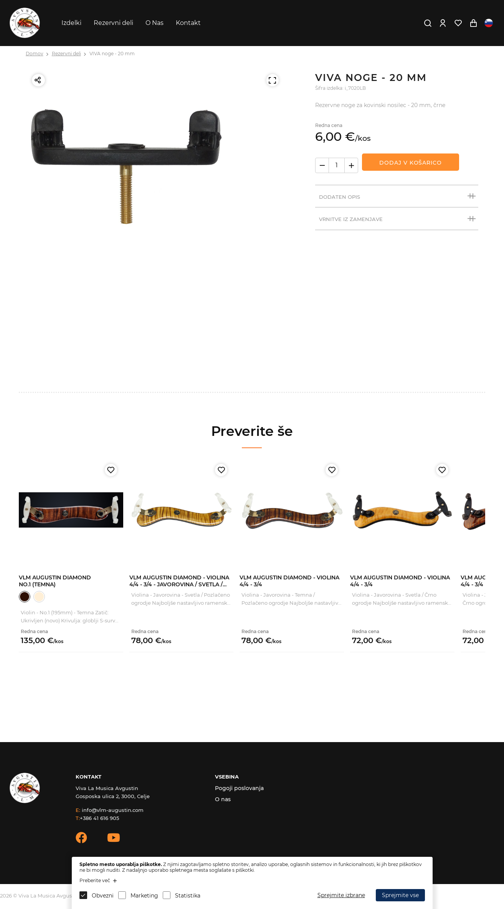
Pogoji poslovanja (239, 788)
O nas (223, 799)
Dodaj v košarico (410, 162)
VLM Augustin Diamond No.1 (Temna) (55, 581)
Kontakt (188, 22)
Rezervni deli (113, 22)
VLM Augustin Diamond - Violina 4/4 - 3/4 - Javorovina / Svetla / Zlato (179, 584)
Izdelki (71, 22)
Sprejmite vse (400, 895)
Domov (34, 53)
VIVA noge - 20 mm (112, 53)
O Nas (154, 22)
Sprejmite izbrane (341, 895)
